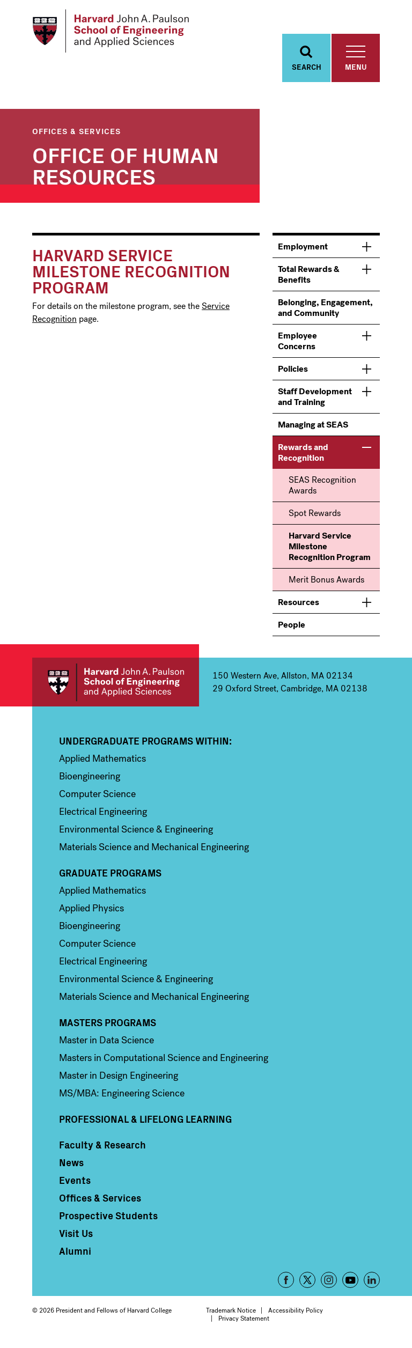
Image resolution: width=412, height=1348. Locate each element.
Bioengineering (89, 779)
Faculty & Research (102, 1148)
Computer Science (97, 797)
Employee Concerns (297, 344)
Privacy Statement (243, 1321)
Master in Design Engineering (118, 1079)
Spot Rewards (315, 516)
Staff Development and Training (315, 400)
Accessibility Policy (295, 1313)
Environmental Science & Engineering (136, 832)
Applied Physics (91, 911)
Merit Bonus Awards (326, 582)
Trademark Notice (231, 1313)
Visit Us (76, 1236)
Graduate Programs (110, 876)
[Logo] (114, 32)
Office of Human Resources (125, 168)
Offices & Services (76, 133)
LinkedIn (372, 1283)
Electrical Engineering (103, 815)
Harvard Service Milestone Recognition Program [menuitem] (330, 549)
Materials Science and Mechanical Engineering (154, 850)
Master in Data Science (106, 1043)
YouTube (350, 1283)
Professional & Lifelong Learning (145, 1122)
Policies (293, 372)
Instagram (329, 1283)
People (291, 628)
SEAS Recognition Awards (322, 488)
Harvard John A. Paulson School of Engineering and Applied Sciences (115, 685)
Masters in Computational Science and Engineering (163, 1061)
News (71, 1165)
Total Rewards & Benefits (309, 278)
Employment (303, 249)
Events (75, 1183)
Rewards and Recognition (303, 456)
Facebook (286, 1283)
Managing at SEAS (313, 427)
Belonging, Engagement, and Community (325, 311)
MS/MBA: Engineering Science (122, 1096)
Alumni (75, 1254)
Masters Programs (107, 1025)
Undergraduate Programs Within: (145, 744)
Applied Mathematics (102, 762)
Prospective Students (108, 1219)
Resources (298, 605)
